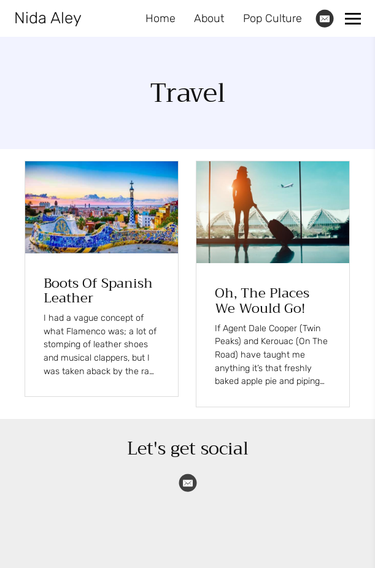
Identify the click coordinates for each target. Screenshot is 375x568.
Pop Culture (272, 18)
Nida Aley (48, 18)
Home (160, 18)
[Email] (324, 18)
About (209, 18)
